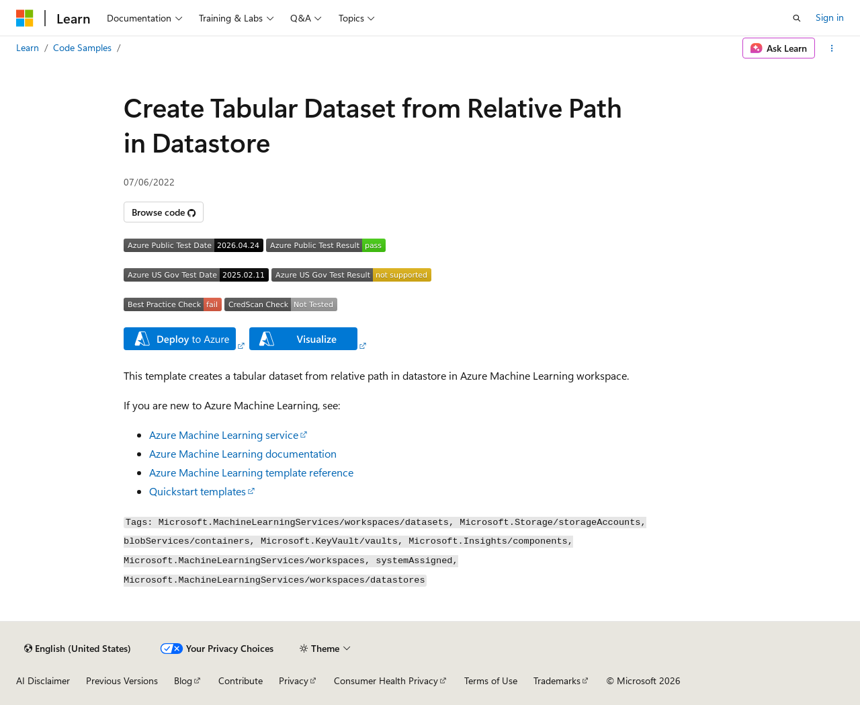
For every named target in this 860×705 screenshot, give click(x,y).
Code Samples (82, 47)
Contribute (240, 680)
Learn (27, 47)
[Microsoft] (25, 18)
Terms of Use (490, 680)
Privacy (293, 680)
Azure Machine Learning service (223, 434)
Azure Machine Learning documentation (243, 453)
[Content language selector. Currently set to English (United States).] (77, 648)
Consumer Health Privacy (386, 680)
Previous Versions (122, 680)
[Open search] (796, 18)
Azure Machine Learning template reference (251, 472)
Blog (183, 680)
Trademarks (556, 680)
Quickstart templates (197, 491)
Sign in (830, 17)
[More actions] (832, 48)
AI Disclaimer (43, 680)
